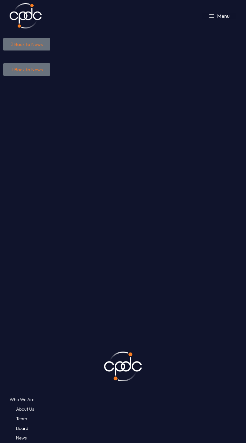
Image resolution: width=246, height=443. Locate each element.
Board (22, 428)
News (21, 438)
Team (21, 419)
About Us (25, 409)
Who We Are (22, 399)
